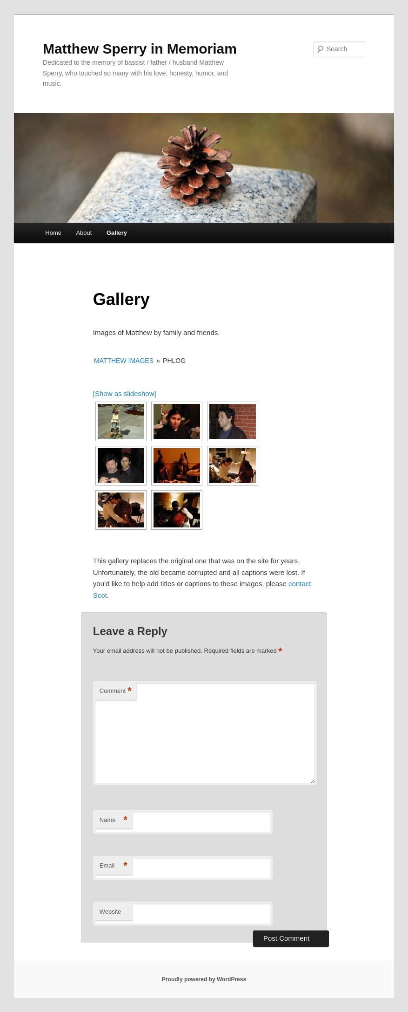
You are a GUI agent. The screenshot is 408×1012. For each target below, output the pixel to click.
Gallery (117, 232)
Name (113, 820)
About (84, 232)
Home (53, 232)
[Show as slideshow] (124, 393)
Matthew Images (124, 360)
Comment (116, 691)
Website (110, 911)
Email (113, 866)
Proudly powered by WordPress (204, 979)
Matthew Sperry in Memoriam (140, 48)
